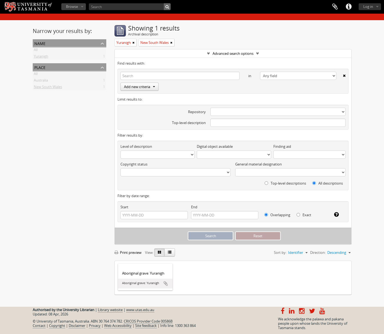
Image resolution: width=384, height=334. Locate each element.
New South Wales (48, 87)
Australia (41, 81)
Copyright (57, 325)
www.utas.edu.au (140, 309)
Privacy (95, 325)
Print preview (127, 252)
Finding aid (282, 146)
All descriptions (327, 183)
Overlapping (277, 214)
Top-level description (189, 122)
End (194, 206)
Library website (110, 309)
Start (124, 206)
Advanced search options (233, 53)
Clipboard (335, 7)
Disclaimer (77, 325)
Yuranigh (41, 57)
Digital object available (215, 146)
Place (40, 67)
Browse (72, 6)
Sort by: (280, 252)
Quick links (348, 7)
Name (40, 43)
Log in (368, 6)
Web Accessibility (118, 325)
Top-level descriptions (285, 183)
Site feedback (146, 325)
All (36, 50)
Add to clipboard (165, 283)
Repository (197, 111)
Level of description (136, 146)
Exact (304, 214)
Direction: (318, 252)
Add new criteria (139, 86)
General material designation (258, 164)
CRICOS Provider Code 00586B (148, 321)
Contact (39, 325)
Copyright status (133, 164)
